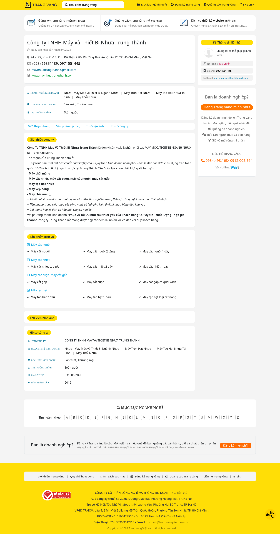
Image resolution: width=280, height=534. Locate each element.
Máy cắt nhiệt (40, 260)
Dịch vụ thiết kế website (213, 20)
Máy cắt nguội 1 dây (155, 251)
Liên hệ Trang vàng (216, 476)
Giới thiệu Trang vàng (51, 476)
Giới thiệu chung (39, 126)
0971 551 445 (223, 70)
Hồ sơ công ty (118, 126)
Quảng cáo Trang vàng (220, 4)
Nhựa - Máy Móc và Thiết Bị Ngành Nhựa (91, 93)
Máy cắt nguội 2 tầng (101, 251)
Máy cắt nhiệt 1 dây (155, 267)
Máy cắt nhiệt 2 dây (100, 267)
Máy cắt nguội (40, 245)
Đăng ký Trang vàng (185, 4)
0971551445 (70, 63)
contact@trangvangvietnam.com (168, 522)
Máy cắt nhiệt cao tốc (45, 267)
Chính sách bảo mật (112, 476)
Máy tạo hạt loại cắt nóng (159, 297)
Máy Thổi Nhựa (86, 97)
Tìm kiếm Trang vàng (81, 5)
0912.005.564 (241, 160)
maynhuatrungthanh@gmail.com (53, 70)
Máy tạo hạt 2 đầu (43, 297)
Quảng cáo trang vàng (138, 20)
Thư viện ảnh (95, 126)
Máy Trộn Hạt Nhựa (137, 93)
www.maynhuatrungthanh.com (52, 75)
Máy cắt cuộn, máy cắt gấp (49, 275)
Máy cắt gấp (39, 282)
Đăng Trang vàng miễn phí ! (227, 107)
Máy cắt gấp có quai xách (159, 282)
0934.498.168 (217, 160)
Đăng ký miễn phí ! (235, 445)
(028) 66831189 (45, 63)
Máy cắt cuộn (95, 282)
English (237, 476)
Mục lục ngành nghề (152, 4)
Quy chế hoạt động (82, 476)
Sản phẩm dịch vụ (68, 126)
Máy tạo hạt (39, 290)
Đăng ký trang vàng (61, 20)
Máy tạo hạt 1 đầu (99, 297)
